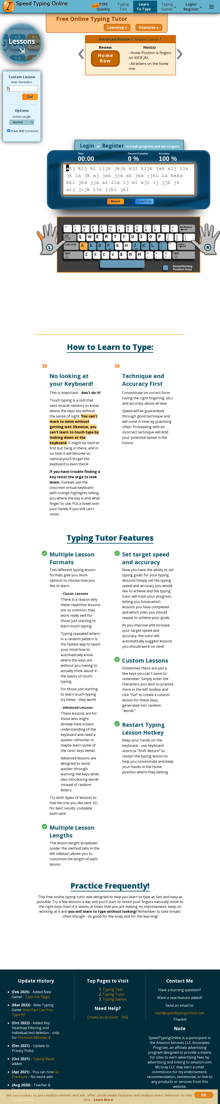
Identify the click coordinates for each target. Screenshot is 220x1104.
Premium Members (34, 1037)
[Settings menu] (211, 7)
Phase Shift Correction (24, 131)
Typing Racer (44, 1058)
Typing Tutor (113, 994)
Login (87, 145)
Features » (149, 27)
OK (203, 1095)
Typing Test (112, 989)
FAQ (125, 1017)
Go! (30, 97)
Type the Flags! (37, 996)
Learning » (117, 27)
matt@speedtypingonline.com (179, 1012)
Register (113, 145)
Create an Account (102, 1017)
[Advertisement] (130, 110)
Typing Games (114, 999)
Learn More (103, 1099)
